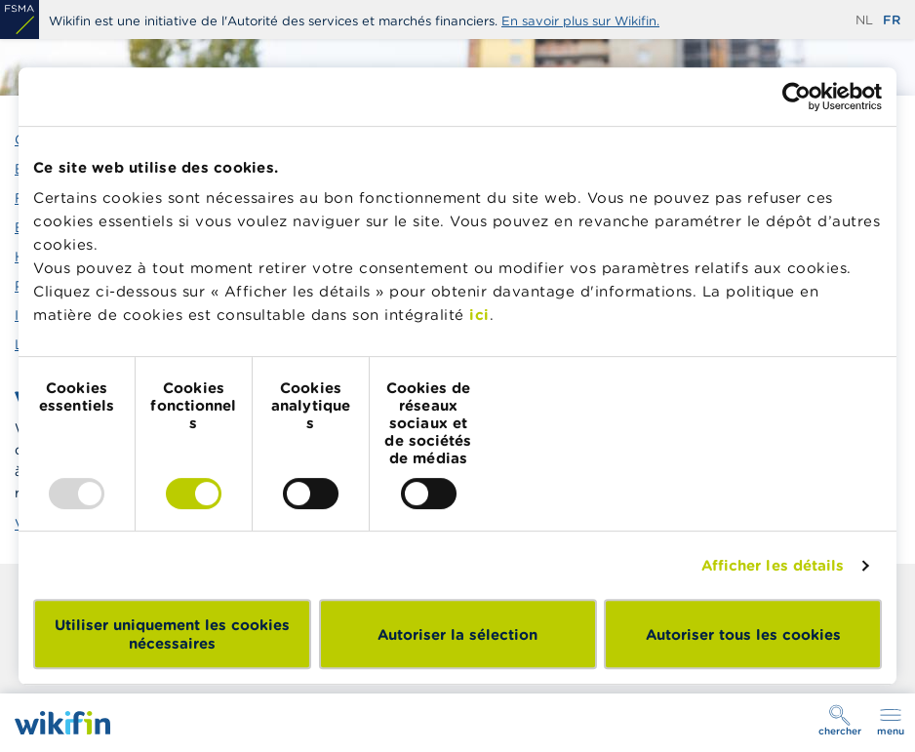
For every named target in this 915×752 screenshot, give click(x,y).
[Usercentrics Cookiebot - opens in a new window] (796, 96)
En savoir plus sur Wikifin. (580, 21)
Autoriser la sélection (457, 634)
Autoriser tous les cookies (743, 634)
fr (891, 20)
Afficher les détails (773, 565)
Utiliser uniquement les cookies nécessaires (172, 634)
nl (864, 20)
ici (479, 314)
